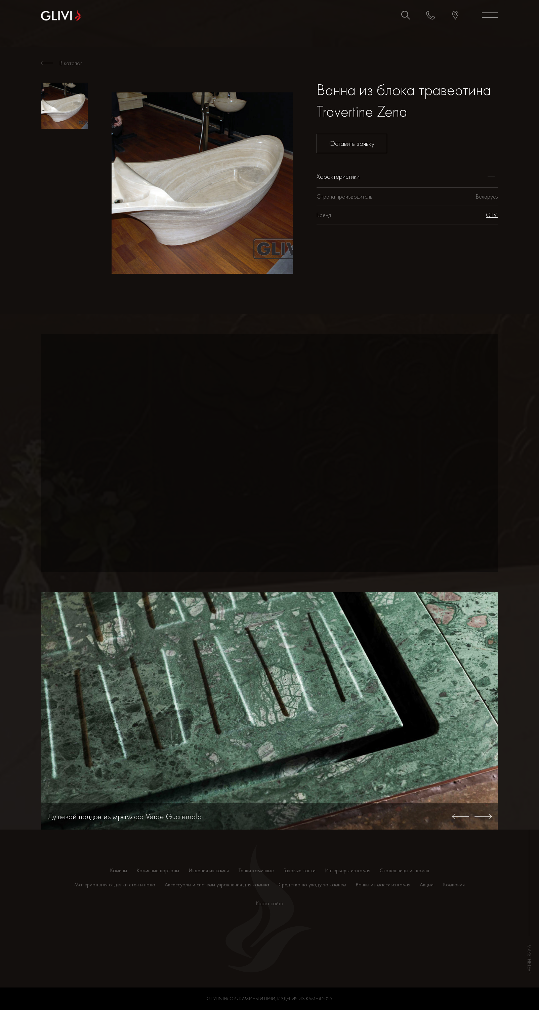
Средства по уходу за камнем (312, 884)
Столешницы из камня (404, 870)
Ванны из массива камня (383, 884)
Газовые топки (299, 870)
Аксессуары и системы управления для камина (217, 884)
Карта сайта (269, 903)
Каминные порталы (157, 870)
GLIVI (492, 215)
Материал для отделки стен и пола (114, 884)
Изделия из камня (209, 870)
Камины (118, 870)
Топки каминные (256, 870)
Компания (454, 884)
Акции (426, 884)
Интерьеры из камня (347, 870)
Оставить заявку (351, 143)
